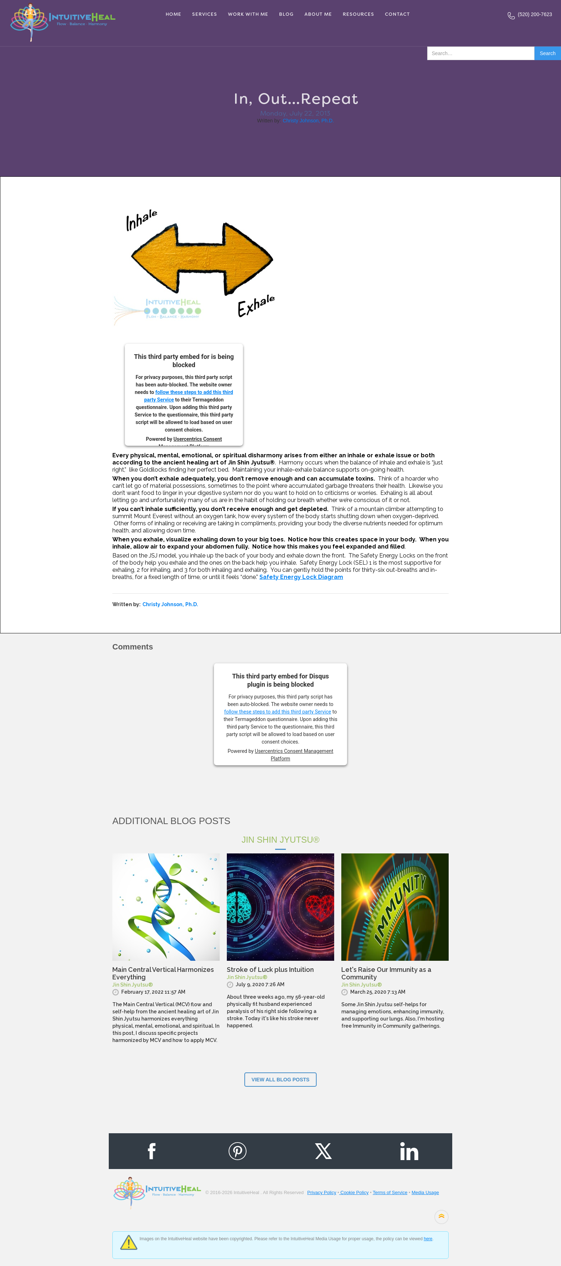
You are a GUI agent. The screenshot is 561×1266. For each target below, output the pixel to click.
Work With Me (248, 14)
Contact (397, 14)
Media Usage (425, 1192)
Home (173, 14)
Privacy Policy (321, 1192)
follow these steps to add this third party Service (277, 712)
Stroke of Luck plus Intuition (270, 969)
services (204, 14)
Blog (286, 14)
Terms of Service (390, 1192)
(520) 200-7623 (535, 14)
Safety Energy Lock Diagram (301, 577)
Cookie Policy (354, 1192)
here (428, 1238)
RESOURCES (358, 14)
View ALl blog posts (280, 1079)
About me (318, 14)
